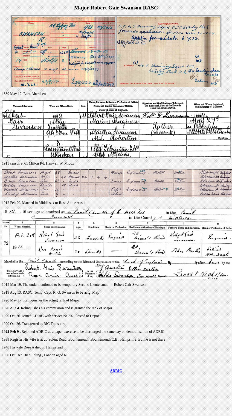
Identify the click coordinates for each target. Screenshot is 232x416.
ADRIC (116, 371)
